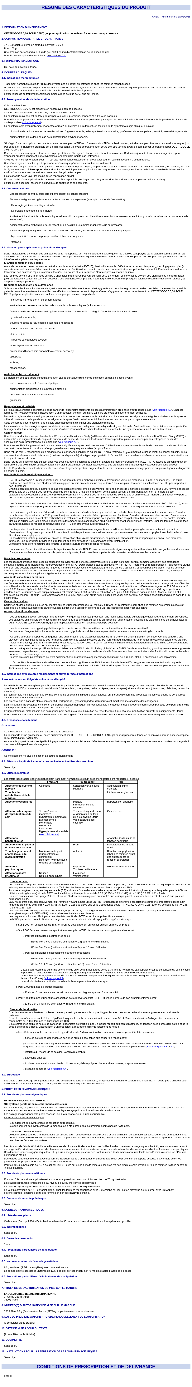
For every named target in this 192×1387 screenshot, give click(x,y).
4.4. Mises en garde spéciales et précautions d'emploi (34, 247)
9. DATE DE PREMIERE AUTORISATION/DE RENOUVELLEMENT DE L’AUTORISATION (53, 1316)
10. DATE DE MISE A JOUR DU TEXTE (24, 1328)
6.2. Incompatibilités (14, 1226)
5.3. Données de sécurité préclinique (24, 1198)
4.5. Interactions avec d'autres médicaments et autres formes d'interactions (47, 673)
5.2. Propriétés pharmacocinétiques (23, 1173)
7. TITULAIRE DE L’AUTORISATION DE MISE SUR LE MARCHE (39, 1287)
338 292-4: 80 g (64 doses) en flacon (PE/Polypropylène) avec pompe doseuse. (49, 1311)
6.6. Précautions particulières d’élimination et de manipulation (39, 1276)
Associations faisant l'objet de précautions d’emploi (33, 679)
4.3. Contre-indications (15, 188)
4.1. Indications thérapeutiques (20, 77)
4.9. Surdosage (11, 1074)
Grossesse (8, 725)
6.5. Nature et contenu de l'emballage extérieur (30, 1261)
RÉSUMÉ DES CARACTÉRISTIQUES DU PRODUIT (96, 7)
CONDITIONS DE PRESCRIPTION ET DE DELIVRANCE (96, 1366)
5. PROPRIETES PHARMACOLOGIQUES (26, 1089)
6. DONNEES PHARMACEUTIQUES (23, 1209)
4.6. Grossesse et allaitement (19, 720)
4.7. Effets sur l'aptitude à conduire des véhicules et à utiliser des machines (47, 761)
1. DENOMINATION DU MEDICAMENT (24, 27)
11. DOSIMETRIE (12, 1339)
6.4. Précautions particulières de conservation (29, 1249)
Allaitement (8, 749)
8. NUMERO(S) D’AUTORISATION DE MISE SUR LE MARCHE (38, 1305)
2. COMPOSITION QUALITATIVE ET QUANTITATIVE (32, 38)
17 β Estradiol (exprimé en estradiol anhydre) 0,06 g (33, 44)
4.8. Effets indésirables (15, 772)
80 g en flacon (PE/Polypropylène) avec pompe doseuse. (36, 1267)
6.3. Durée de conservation (18, 1238)
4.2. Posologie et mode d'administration (26, 99)
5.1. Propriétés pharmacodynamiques (24, 1094)
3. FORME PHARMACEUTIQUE (20, 60)
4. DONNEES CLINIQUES (17, 72)
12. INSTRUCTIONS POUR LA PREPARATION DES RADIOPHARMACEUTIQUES (49, 1351)
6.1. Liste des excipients (16, 1215)
